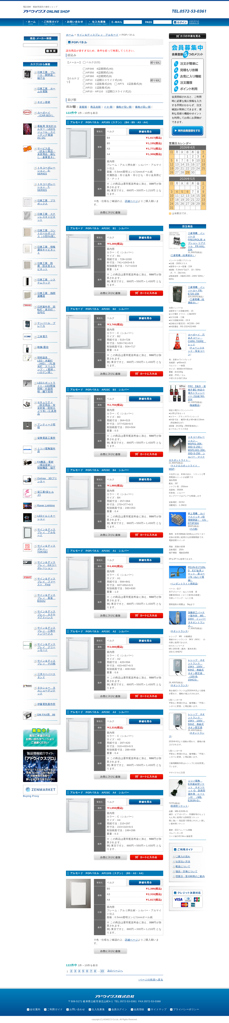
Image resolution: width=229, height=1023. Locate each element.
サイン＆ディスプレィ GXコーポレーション (47, 565)
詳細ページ (131, 201)
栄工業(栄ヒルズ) (45, 493)
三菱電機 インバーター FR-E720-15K (196, 290)
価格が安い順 (124, 106)
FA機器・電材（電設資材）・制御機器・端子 (46, 464)
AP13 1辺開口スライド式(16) (104, 80)
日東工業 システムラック (46, 281)
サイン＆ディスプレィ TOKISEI (46, 548)
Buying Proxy (31, 796)
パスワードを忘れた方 (194, 22)
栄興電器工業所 (46, 437)
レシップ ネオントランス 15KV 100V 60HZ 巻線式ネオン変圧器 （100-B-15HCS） (196, 670)
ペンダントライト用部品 (184, 583)
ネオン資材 (43, 102)
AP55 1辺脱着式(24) (99, 83)
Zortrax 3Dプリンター (47, 480)
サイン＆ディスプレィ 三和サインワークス (46, 630)
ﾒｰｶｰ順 (108, 106)
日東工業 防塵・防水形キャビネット (46, 266)
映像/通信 (43, 347)
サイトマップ (158, 1009)
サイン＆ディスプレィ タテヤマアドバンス (46, 614)
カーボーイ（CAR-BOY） (46, 114)
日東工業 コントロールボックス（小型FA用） (46, 233)
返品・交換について (187, 871)
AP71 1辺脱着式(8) (130, 83)
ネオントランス (179, 631)
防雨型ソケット (179, 806)
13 (102, 971)
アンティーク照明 (46, 426)
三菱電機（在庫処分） (183, 255)
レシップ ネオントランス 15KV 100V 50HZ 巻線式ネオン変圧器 (196, 721)
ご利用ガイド (55, 1009)
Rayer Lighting (46, 505)
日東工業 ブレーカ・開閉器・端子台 (46, 75)
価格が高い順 (143, 106)
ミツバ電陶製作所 (46, 450)
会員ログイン (119, 1009)
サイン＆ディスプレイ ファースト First (46, 581)
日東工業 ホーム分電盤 (46, 90)
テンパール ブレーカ (46, 324)
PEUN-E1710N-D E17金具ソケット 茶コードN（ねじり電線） (197, 574)
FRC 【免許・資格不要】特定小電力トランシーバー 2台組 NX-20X (197, 393)
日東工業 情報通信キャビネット (46, 249)
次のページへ (115, 970)
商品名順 (95, 106)
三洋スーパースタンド (46, 675)
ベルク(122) (93, 62)
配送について (183, 866)
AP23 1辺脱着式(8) (98, 87)
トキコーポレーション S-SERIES (46, 170)
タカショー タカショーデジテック (46, 690)
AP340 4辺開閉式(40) (99, 68)
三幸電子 (42, 336)
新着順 (83, 106)
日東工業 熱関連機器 (46, 294)
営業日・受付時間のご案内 (190, 876)
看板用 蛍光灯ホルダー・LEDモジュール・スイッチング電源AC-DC (46, 132)
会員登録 (139, 1009)
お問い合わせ (77, 1009)
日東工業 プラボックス (46, 202)
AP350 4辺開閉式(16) (99, 72)
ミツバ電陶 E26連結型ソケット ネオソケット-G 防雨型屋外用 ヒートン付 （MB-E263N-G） (196, 791)
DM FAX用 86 (46, 714)
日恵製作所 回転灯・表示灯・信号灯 (46, 309)
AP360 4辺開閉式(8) (99, 76)
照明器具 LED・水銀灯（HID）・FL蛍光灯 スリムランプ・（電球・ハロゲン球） (46, 365)
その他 (193, 529)
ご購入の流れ (183, 856)
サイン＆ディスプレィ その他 (46, 662)
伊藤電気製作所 (46, 704)
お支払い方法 (183, 861)
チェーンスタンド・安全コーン (196, 351)
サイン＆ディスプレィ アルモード (46, 532)
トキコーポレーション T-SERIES (46, 187)
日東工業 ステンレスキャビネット (46, 217)
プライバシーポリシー (186, 1009)
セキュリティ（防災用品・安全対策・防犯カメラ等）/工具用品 (46, 408)
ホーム (70, 34)
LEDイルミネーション (46, 517)
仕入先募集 (98, 1009)
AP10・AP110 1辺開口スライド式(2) (108, 91)
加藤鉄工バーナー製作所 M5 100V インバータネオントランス (197, 619)
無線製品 (195, 405)
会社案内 (35, 1009)
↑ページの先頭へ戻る (150, 979)
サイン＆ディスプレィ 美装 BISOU (46, 598)
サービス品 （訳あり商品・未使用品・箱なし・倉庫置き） (46, 153)
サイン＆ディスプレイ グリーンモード (46, 647)
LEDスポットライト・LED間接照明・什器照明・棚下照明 (46, 387)
